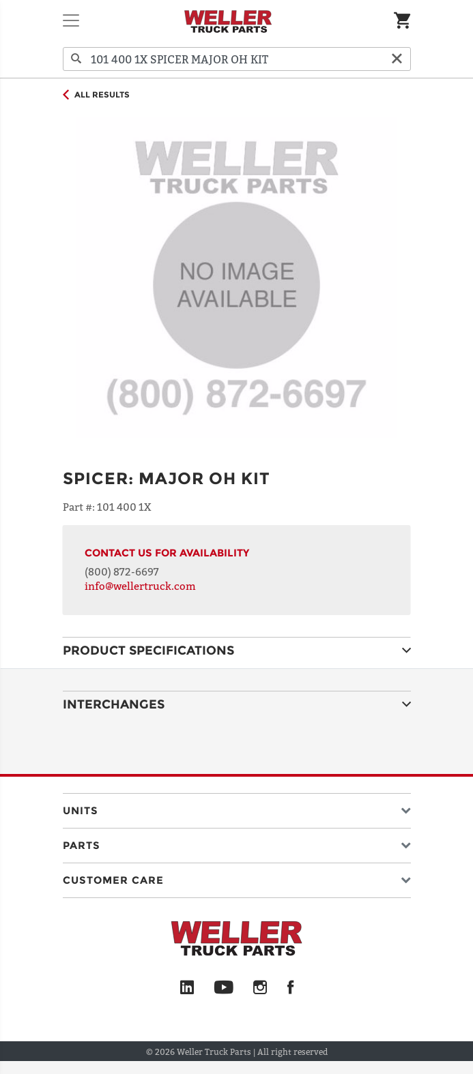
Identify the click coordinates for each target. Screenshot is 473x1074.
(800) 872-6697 (122, 571)
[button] (237, 807)
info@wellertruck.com (140, 586)
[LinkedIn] (187, 988)
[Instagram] (260, 988)
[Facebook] (290, 988)
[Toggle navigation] (71, 20)
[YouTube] (223, 988)
